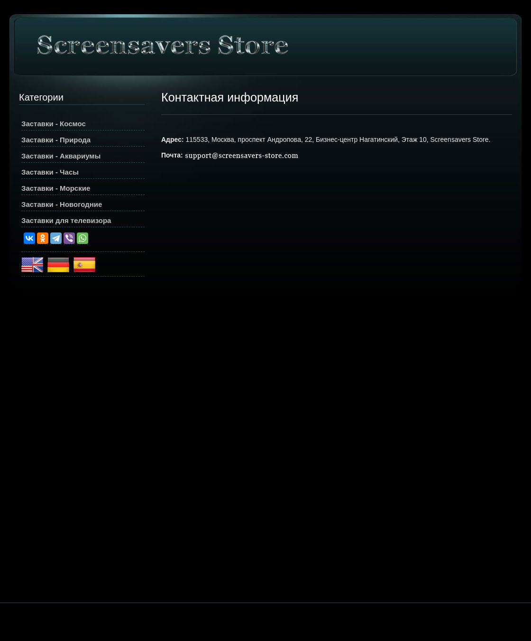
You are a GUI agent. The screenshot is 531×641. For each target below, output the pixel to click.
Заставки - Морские (55, 188)
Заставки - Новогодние (61, 204)
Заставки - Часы (50, 172)
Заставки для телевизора (66, 220)
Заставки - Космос (53, 124)
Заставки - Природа (56, 140)
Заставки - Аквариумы (61, 156)
